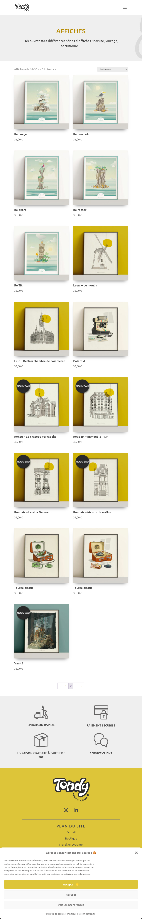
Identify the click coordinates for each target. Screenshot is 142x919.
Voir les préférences (71, 905)
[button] (136, 853)
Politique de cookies (55, 913)
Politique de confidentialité (81, 913)
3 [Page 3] (76, 686)
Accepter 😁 (71, 884)
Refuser (71, 894)
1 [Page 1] (66, 686)
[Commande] (112, 69)
